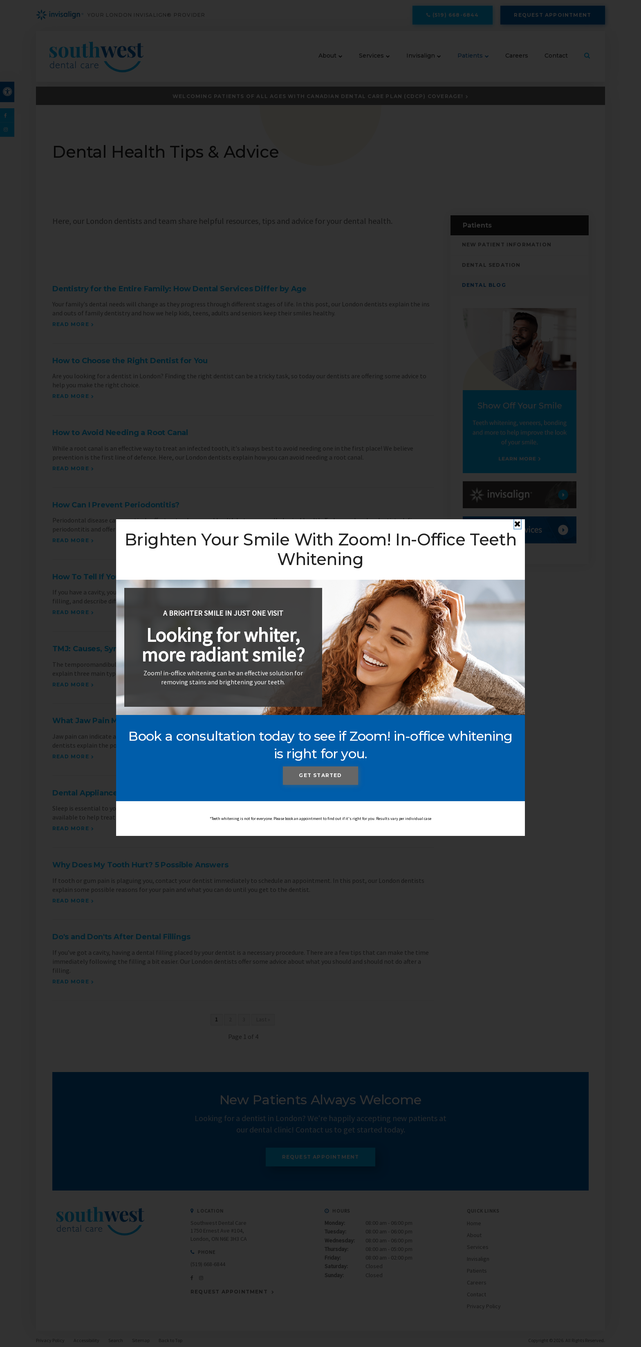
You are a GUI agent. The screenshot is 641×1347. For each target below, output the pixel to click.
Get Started (320, 775)
